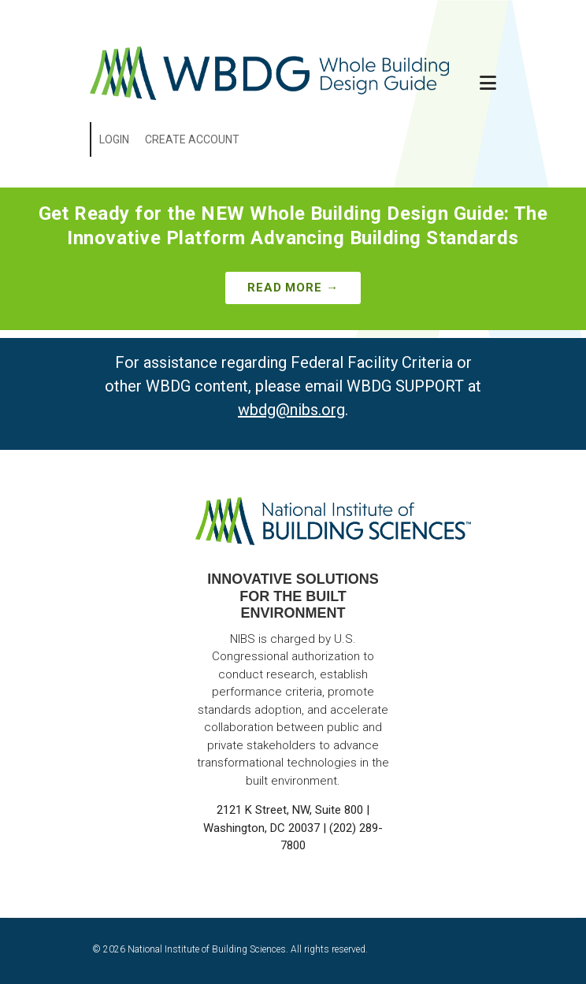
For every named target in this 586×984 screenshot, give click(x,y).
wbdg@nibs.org (291, 409)
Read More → (293, 287)
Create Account (192, 139)
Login (114, 139)
